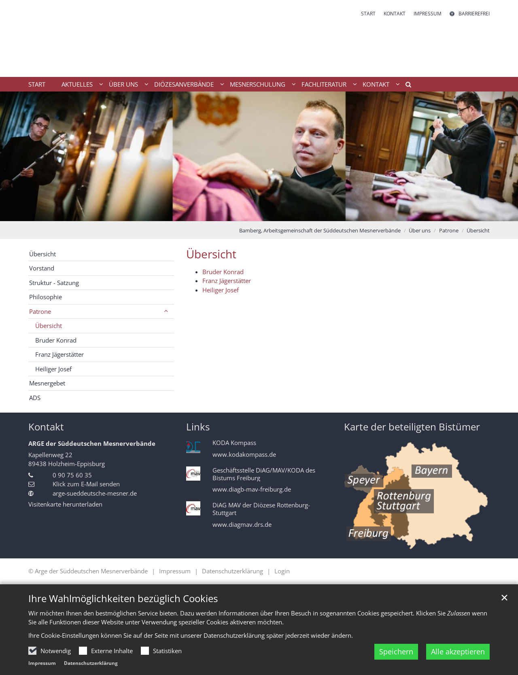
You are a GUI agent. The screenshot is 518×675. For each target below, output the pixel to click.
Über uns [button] (123, 84)
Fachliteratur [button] (323, 84)
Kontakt (46, 427)
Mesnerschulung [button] (257, 84)
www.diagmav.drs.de (242, 524)
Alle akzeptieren (458, 651)
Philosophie (45, 297)
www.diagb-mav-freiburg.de (251, 489)
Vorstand (41, 268)
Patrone (449, 230)
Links (198, 427)
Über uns (420, 230)
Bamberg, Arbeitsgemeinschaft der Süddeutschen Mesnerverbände (320, 230)
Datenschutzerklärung (91, 663)
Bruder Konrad (223, 272)
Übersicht (478, 230)
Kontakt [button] (376, 84)
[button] (405, 86)
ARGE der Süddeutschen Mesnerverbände (91, 443)
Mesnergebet (47, 383)
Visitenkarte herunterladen (65, 504)
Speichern (396, 651)
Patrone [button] (40, 311)
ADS (34, 398)
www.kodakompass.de (244, 454)
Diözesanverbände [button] (184, 84)
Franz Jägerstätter (226, 281)
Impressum (42, 663)
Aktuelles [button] (77, 84)
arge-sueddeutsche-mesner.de (95, 493)
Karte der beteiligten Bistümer (412, 427)
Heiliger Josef (220, 290)
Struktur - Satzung (54, 283)
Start (36, 84)
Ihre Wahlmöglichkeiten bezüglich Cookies (123, 598)
